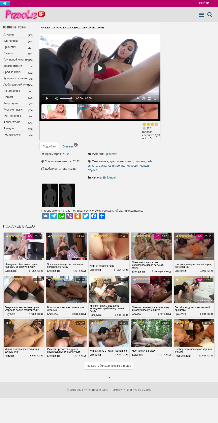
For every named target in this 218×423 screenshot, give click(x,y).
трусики (93, 170)
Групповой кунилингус (17, 59)
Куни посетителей (15, 78)
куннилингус (125, 161)
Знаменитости (12, 65)
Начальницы (11, 90)
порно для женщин (138, 165)
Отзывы (70, 145)
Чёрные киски (12, 134)
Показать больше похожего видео (109, 365)
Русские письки (13, 109)
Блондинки (10, 40)
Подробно (49, 146)
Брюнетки (9, 47)
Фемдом (8, 128)
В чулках (9, 53)
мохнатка (105, 165)
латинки (139, 161)
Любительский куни (16, 84)
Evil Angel (109, 177)
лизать (92, 165)
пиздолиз (118, 165)
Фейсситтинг (11, 122)
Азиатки (8, 34)
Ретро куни (10, 103)
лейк (150, 161)
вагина (103, 161)
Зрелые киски (12, 72)
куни (113, 161)
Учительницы (12, 115)
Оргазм (8, 97)
